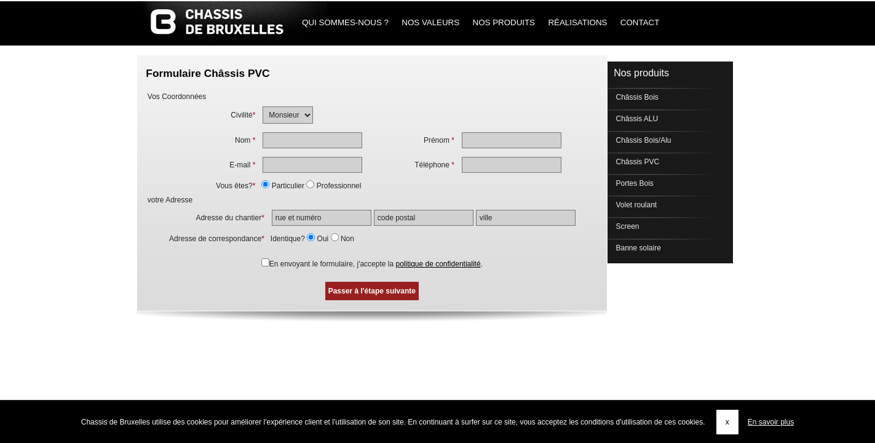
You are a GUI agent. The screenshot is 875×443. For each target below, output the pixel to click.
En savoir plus (771, 422)
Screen (626, 226)
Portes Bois (634, 183)
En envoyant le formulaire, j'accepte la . (376, 264)
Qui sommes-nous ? (345, 22)
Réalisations (577, 22)
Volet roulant (635, 205)
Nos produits (503, 22)
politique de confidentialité (437, 264)
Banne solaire (637, 248)
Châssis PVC (636, 162)
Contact (640, 22)
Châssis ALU (636, 118)
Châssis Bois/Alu (642, 140)
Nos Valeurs (431, 22)
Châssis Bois (636, 97)
